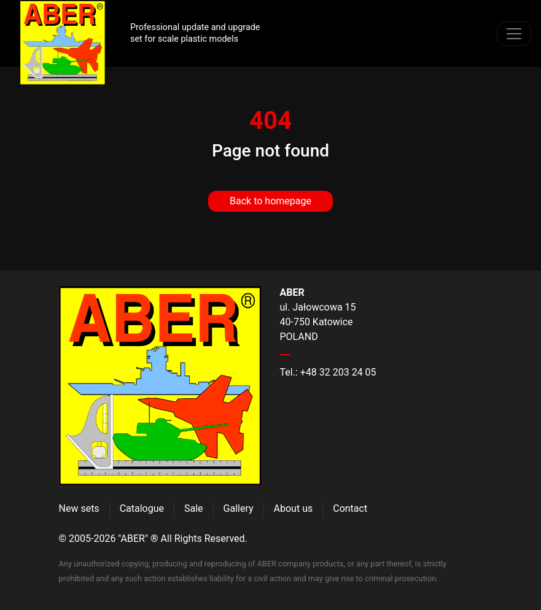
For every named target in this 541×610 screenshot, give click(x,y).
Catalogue (142, 508)
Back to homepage (270, 201)
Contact (350, 508)
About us (293, 508)
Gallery (239, 508)
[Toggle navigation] (514, 33)
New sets (79, 508)
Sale (193, 508)
